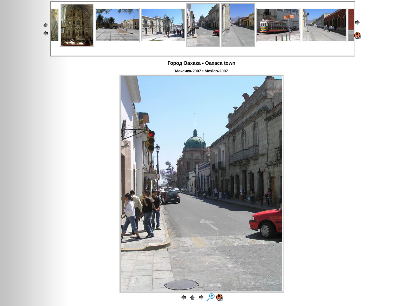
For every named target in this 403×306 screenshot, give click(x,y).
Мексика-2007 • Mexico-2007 (201, 71)
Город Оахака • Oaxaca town (201, 63)
